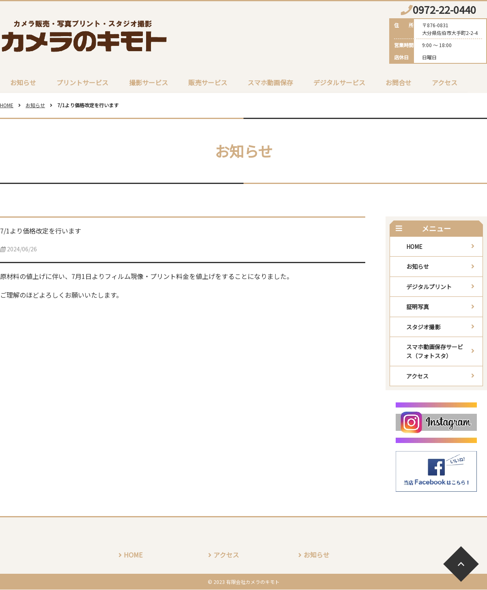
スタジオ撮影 (423, 327)
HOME (6, 105)
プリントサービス (82, 82)
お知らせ (23, 82)
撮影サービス (148, 82)
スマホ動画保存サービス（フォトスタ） (434, 351)
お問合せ (398, 82)
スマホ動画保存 (270, 82)
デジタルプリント (429, 287)
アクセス (444, 82)
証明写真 (417, 307)
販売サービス (207, 82)
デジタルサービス (339, 82)
